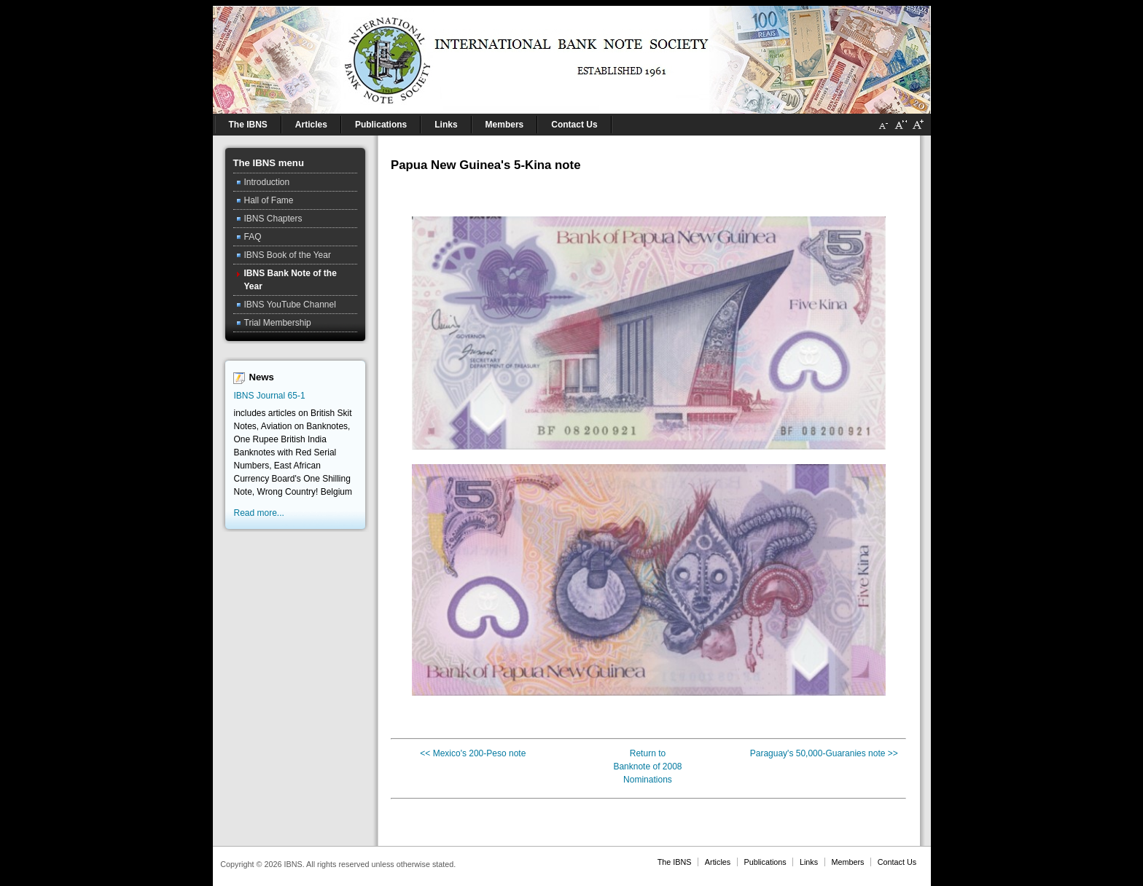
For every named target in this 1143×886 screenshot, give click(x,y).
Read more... (259, 513)
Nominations (647, 780)
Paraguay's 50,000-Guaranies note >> (824, 753)
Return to (648, 753)
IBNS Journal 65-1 (269, 396)
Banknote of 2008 (647, 766)
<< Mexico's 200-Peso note (473, 753)
